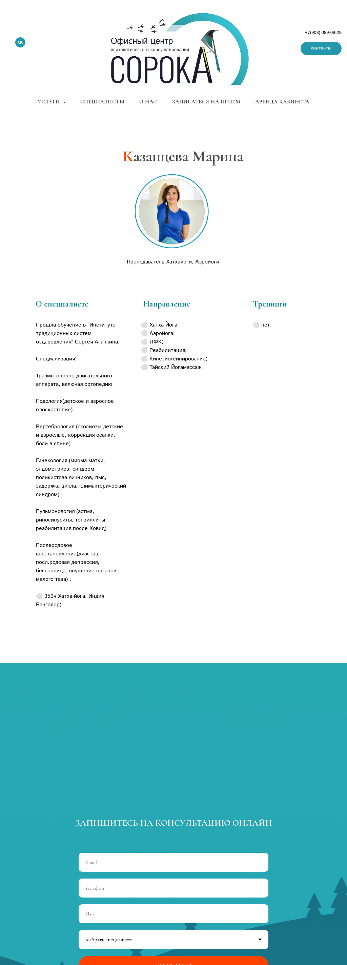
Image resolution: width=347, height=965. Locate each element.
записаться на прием (206, 101)
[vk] (20, 42)
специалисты (102, 101)
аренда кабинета (282, 101)
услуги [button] (49, 101)
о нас (148, 101)
